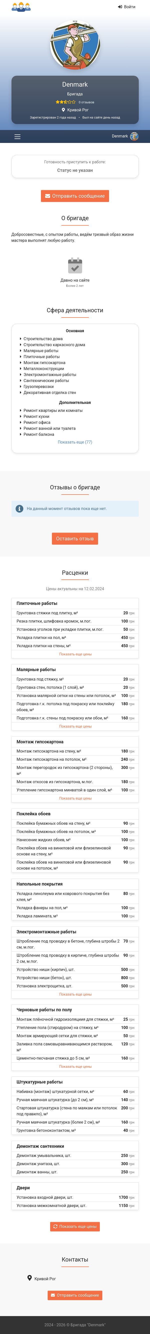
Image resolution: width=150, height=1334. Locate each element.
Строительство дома (41, 338)
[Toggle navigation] (17, 136)
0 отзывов (86, 102)
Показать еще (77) (75, 442)
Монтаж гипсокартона (42, 362)
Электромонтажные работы (47, 374)
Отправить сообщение (75, 196)
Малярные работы (38, 350)
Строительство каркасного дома (52, 344)
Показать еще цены (75, 654)
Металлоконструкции (41, 368)
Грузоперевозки (36, 386)
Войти (126, 6)
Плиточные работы (39, 356)
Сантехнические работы (44, 380)
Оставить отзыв (75, 539)
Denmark (125, 136)
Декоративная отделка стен (47, 392)
